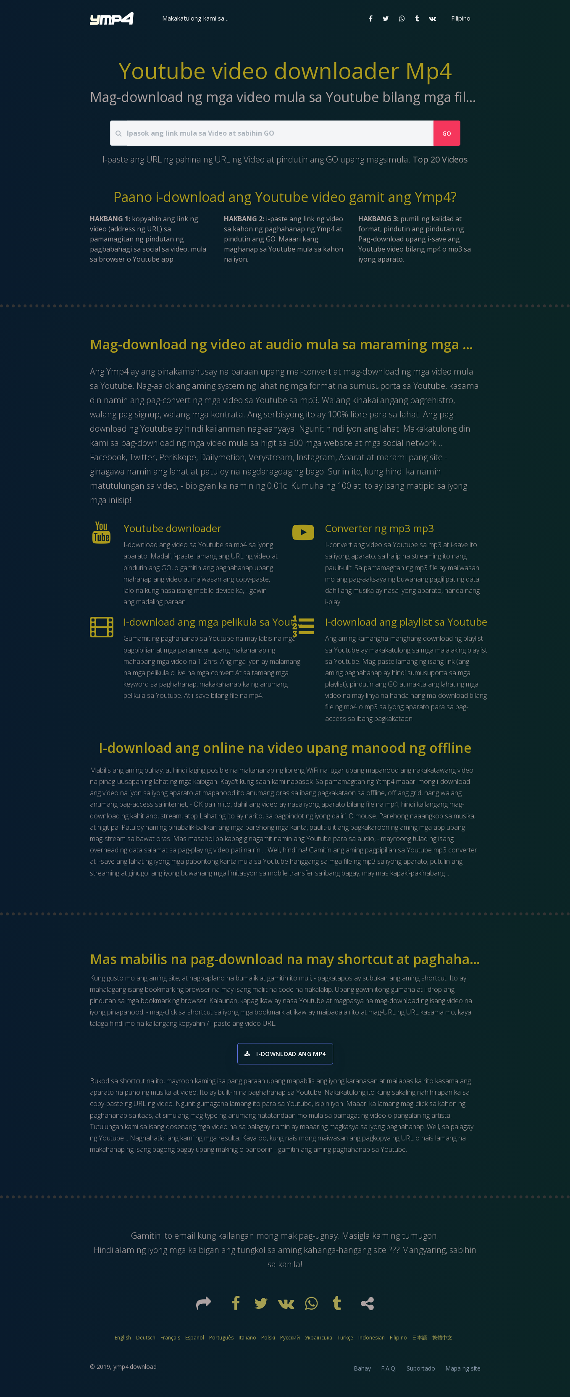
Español (194, 1340)
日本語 (419, 1340)
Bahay (362, 1371)
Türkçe (345, 1340)
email (185, 1238)
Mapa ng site (463, 1371)
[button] (194, 18)
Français (170, 1340)
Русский (290, 1340)
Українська (318, 1340)
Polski (268, 1340)
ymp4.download (135, 1369)
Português (221, 1340)
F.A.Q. (389, 1371)
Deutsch (145, 1340)
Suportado (421, 1371)
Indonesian (371, 1340)
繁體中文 (442, 1340)
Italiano (247, 1340)
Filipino (398, 1340)
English (123, 1340)
